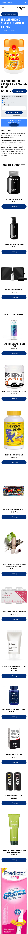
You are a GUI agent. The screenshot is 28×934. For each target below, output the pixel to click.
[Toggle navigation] (3, 8)
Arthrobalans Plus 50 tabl (14, 755)
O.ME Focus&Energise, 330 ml (14, 796)
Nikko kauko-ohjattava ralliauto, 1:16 (14, 510)
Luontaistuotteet (19, 133)
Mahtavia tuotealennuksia (11, 101)
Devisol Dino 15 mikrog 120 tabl (14, 455)
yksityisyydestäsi (16, 115)
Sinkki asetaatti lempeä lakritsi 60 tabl (14, 391)
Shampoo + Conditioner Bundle (14, 290)
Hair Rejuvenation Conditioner (14, 244)
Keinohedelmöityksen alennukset (13, 103)
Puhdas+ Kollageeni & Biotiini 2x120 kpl (14, 612)
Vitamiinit (5, 30)
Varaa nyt (14, 125)
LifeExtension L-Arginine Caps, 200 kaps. (14, 709)
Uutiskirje (6, 105)
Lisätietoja (19, 91)
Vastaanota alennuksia (14, 112)
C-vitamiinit (13, 30)
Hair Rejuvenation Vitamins (14, 199)
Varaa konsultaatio (9, 14)
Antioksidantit (17, 135)
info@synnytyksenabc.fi (7, 2)
